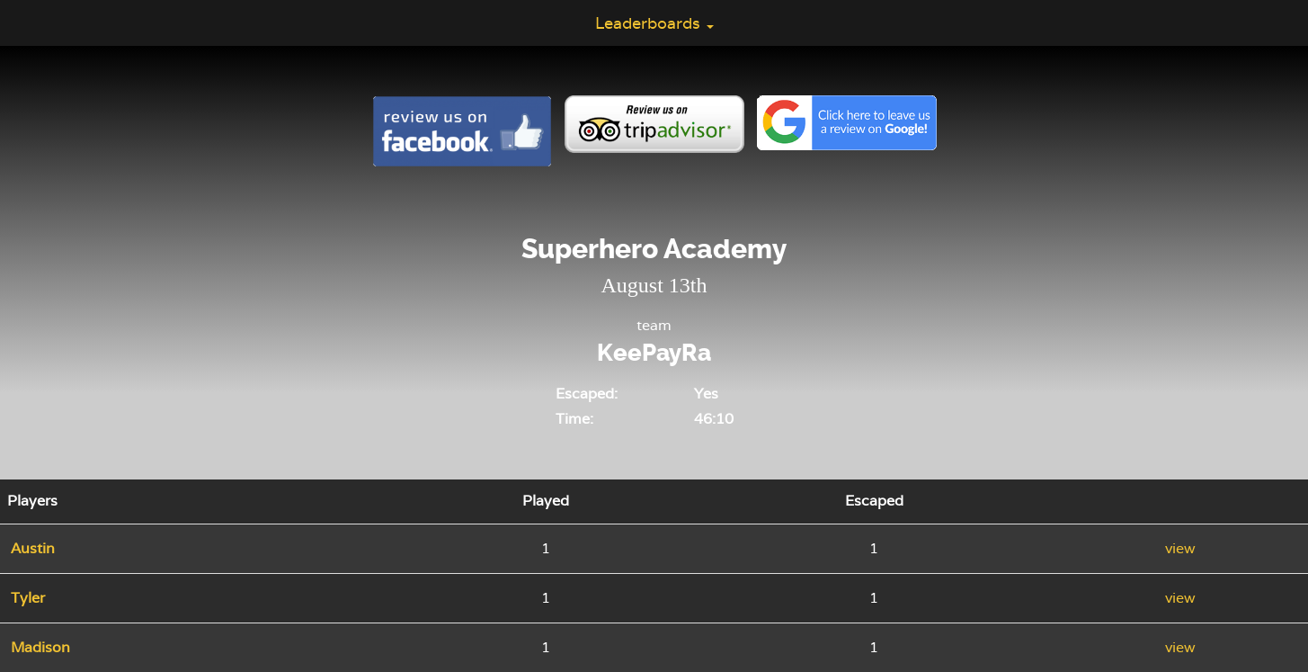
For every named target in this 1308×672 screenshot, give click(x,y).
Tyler (28, 597)
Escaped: (587, 393)
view (1180, 548)
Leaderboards (654, 23)
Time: (574, 418)
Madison (40, 647)
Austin (33, 548)
